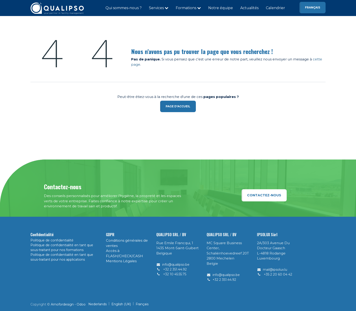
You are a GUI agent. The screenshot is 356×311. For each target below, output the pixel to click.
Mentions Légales (121, 261)
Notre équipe (220, 8)
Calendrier (275, 8)
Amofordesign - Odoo (68, 304)
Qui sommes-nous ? (123, 8)
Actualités (249, 8)
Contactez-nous (264, 195)
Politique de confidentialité (51, 240)
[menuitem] (97, 304)
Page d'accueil (178, 106)
